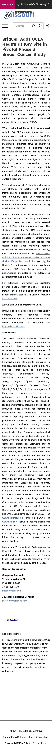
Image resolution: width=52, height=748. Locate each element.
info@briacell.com (11, 590)
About (13, 730)
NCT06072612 (9, 298)
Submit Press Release (14, 737)
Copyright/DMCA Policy (17, 743)
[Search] (21, 26)
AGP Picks (7, 4)
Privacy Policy (40, 743)
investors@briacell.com (14, 600)
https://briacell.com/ (13, 326)
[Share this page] (48, 26)
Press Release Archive (30, 730)
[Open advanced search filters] (40, 26)
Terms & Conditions (39, 737)
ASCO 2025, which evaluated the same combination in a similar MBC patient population (26, 257)
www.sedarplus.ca (12, 517)
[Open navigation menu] (5, 26)
